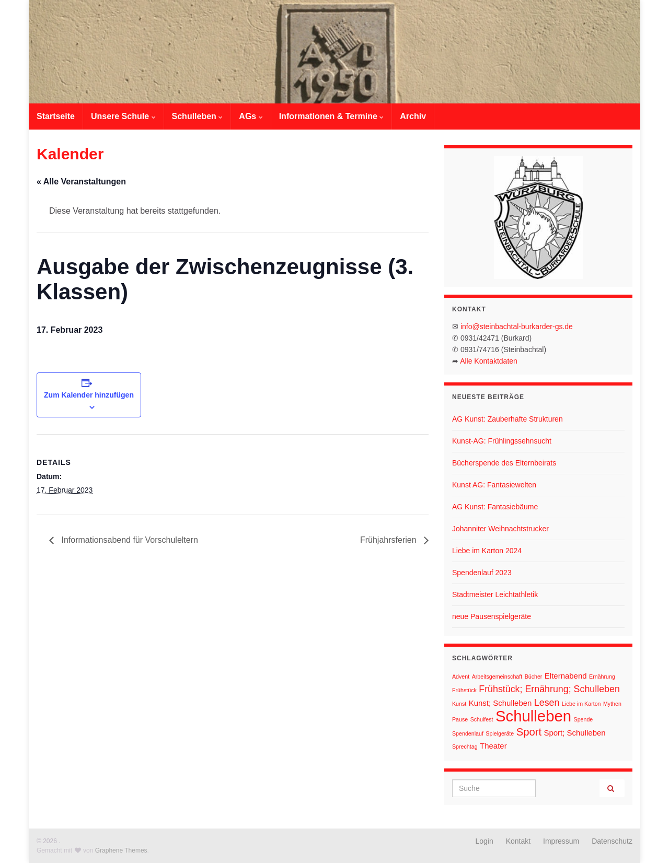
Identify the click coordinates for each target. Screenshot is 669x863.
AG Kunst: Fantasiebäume (495, 507)
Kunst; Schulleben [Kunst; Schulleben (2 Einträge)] (500, 702)
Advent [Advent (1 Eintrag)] (460, 676)
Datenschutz (612, 841)
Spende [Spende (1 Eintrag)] (583, 719)
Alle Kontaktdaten (488, 361)
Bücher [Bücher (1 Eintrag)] (534, 676)
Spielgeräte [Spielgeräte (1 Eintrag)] (500, 733)
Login (484, 841)
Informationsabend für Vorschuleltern (128, 539)
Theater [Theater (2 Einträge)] (493, 745)
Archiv (413, 116)
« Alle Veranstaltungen (81, 181)
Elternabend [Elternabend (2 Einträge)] (566, 675)
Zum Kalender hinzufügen (89, 395)
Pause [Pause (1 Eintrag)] (460, 719)
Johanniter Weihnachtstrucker (500, 528)
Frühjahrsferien (389, 539)
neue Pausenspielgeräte (491, 616)
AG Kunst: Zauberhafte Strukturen (507, 419)
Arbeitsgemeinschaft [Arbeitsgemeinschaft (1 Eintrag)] (497, 676)
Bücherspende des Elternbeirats (504, 463)
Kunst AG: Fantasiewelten (494, 485)
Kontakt (518, 841)
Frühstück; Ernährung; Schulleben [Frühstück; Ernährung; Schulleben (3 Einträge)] (549, 689)
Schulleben (197, 116)
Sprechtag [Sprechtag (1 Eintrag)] (465, 746)
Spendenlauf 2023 (482, 572)
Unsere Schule (123, 116)
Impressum (561, 841)
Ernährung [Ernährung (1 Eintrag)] (602, 676)
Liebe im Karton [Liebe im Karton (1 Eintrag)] (581, 704)
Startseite (56, 116)
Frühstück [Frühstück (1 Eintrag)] (464, 690)
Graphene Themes (121, 850)
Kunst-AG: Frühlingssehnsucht (501, 441)
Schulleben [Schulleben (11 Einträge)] (533, 716)
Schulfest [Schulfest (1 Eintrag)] (481, 719)
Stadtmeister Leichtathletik (495, 594)
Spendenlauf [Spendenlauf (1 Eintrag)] (467, 733)
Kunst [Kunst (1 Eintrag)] (459, 704)
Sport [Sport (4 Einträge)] (528, 732)
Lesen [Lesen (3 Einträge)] (547, 702)
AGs (250, 116)
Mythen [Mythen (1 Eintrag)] (612, 704)
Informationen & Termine (331, 116)
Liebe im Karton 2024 (487, 550)
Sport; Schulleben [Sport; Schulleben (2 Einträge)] (574, 732)
